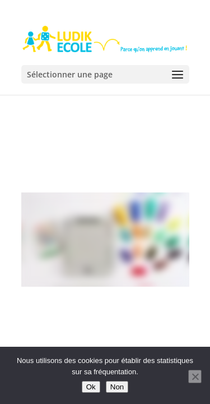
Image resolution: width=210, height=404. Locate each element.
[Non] (195, 376)
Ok (91, 387)
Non (117, 387)
